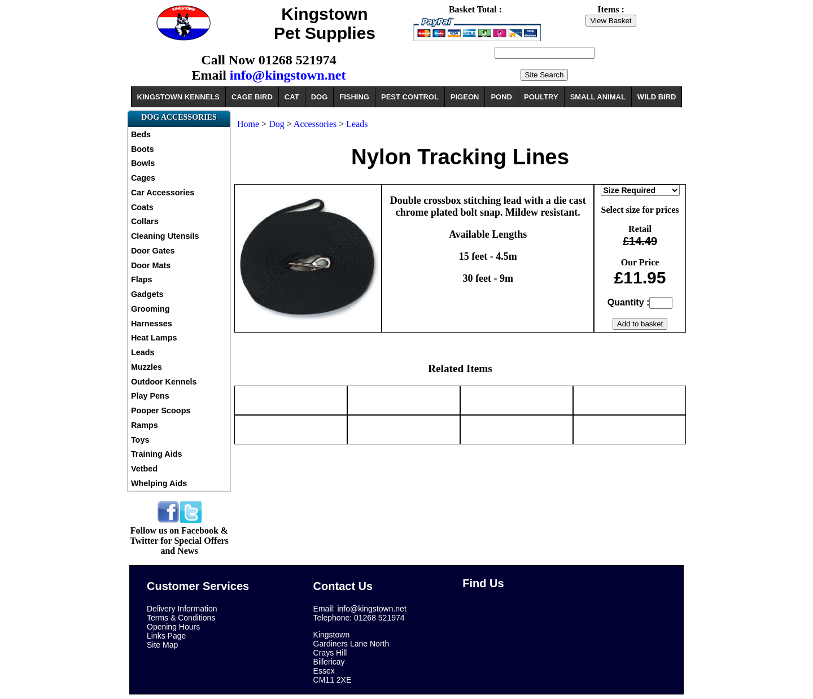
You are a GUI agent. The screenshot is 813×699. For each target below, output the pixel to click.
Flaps (141, 279)
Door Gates (153, 250)
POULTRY (541, 97)
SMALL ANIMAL (598, 97)
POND (501, 97)
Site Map (162, 644)
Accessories (316, 124)
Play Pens (150, 395)
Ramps (144, 425)
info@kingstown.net (288, 75)
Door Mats (151, 265)
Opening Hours (173, 626)
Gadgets (147, 294)
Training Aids (156, 453)
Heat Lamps (154, 337)
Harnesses (151, 323)
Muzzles (146, 367)
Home (248, 124)
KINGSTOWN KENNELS (178, 97)
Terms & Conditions (181, 617)
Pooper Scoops (161, 410)
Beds (141, 134)
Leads (143, 352)
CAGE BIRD (252, 97)
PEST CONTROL (410, 97)
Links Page (166, 635)
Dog (277, 124)
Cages (143, 177)
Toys (140, 439)
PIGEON (465, 97)
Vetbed (144, 468)
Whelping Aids (159, 483)
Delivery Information (182, 608)
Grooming (150, 308)
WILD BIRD (656, 97)
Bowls (143, 163)
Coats (142, 207)
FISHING (354, 97)
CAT (292, 97)
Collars (145, 221)
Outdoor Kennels (164, 381)
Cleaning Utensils (165, 236)
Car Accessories (162, 192)
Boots (142, 149)
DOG (319, 97)
